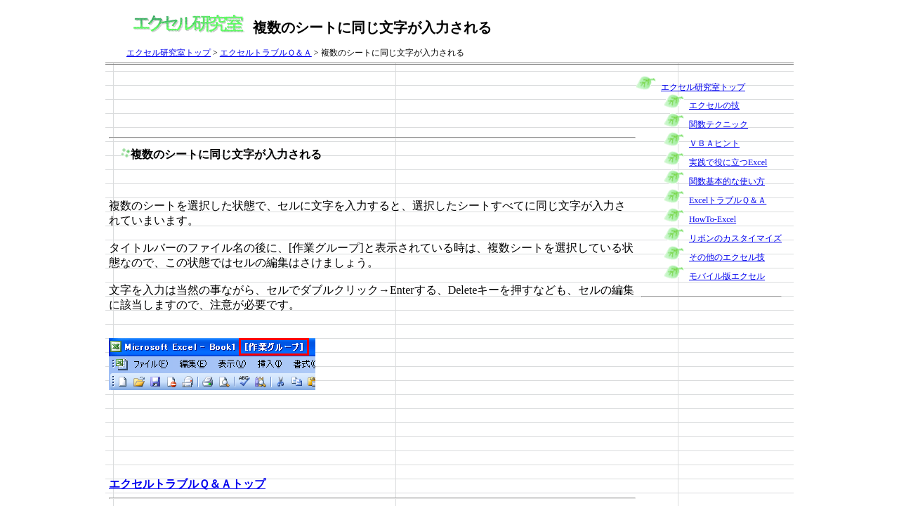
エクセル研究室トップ (168, 53)
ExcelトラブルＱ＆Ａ (727, 200)
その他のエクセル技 (727, 257)
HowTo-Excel (712, 219)
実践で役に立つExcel (728, 162)
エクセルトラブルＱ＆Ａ (266, 53)
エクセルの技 (714, 105)
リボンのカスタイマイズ (735, 238)
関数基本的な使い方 (727, 181)
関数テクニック (718, 124)
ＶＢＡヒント (714, 143)
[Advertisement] (364, 99)
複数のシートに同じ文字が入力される (226, 154)
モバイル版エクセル (727, 276)
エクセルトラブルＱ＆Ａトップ (187, 484)
